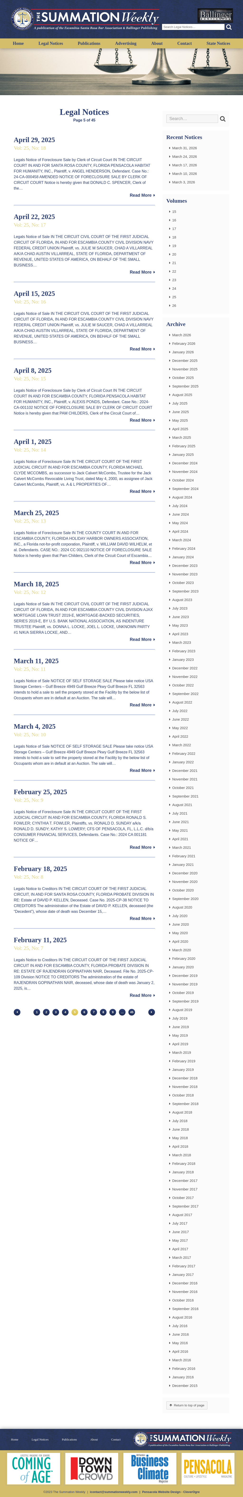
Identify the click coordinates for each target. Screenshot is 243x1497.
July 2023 (179, 608)
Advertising (125, 43)
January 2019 (183, 1070)
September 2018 (185, 1104)
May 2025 (180, 420)
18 (174, 237)
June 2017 (180, 1232)
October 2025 (183, 378)
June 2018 (180, 1129)
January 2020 (183, 967)
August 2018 (182, 1112)
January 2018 (183, 1172)
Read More (141, 195)
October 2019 (183, 993)
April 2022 (180, 736)
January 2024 (183, 557)
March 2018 (181, 1155)
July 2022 (179, 711)
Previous (17, 1012)
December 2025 (185, 361)
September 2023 (185, 591)
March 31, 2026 (184, 148)
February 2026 (184, 343)
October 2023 (183, 583)
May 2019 (180, 1035)
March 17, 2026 (184, 165)
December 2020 (185, 873)
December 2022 (185, 668)
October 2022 (183, 685)
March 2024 (181, 540)
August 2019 (182, 1010)
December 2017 (185, 1181)
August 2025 (182, 395)
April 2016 (180, 1351)
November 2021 (185, 779)
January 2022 (183, 762)
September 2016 (185, 1309)
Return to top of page (189, 1405)
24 (174, 288)
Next (151, 1012)
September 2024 (185, 489)
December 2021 (185, 771)
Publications (89, 43)
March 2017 (181, 1257)
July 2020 (179, 916)
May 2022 (180, 728)
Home (18, 43)
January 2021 (183, 865)
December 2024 (185, 463)
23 (174, 280)
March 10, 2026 (184, 174)
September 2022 (185, 694)
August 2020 (182, 907)
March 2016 (181, 1360)
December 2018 (185, 1078)
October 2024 (183, 480)
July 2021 (179, 813)
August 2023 (182, 600)
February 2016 (184, 1368)
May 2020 (180, 933)
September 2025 (185, 386)
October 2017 (183, 1198)
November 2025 (185, 369)
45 (131, 1012)
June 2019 (180, 1027)
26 (174, 305)
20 (174, 254)
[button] (229, 27)
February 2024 (184, 548)
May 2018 (180, 1138)
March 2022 (181, 745)
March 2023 (181, 642)
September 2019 (185, 1001)
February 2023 (184, 651)
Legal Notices (50, 43)
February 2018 (184, 1163)
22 (174, 271)
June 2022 (180, 719)
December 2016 (185, 1283)
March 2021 (181, 847)
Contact (184, 43)
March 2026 (181, 335)
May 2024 (180, 523)
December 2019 (185, 976)
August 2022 (182, 702)
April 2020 (180, 941)
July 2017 (179, 1223)
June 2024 (180, 514)
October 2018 (183, 1095)
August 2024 (182, 497)
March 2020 (181, 950)
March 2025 (181, 437)
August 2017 (182, 1215)
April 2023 (180, 634)
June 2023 (180, 617)
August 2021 (182, 805)
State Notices (218, 43)
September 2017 (185, 1206)
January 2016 (183, 1377)
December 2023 (185, 566)
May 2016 (180, 1343)
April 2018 (180, 1146)
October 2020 (183, 890)
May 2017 (180, 1240)
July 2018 (179, 1121)
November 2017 (185, 1189)
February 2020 (184, 958)
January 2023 (183, 660)
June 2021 (180, 822)
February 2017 (184, 1266)
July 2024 (179, 506)
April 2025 (180, 429)
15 (174, 212)
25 (174, 297)
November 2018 (185, 1087)
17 (174, 229)
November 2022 (185, 677)
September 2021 (185, 796)
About (157, 43)
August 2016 (182, 1317)
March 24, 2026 (184, 156)
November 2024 (185, 472)
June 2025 (180, 412)
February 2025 (184, 446)
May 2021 (180, 830)
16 (174, 220)
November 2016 (185, 1292)
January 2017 (183, 1275)
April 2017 (180, 1249)
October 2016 (183, 1300)
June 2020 (180, 924)
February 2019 (184, 1061)
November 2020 (185, 882)
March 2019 (181, 1052)
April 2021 (180, 839)
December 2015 (185, 1386)
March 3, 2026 (183, 182)
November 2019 (185, 984)
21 (174, 263)
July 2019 (179, 1018)
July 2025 (179, 403)
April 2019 (180, 1044)
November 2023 (185, 574)
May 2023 (180, 625)
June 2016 (180, 1334)
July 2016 (179, 1326)
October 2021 (183, 788)
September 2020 (185, 899)
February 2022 (184, 753)
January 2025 (183, 454)
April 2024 (180, 531)
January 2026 (183, 352)
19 (174, 246)
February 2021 (184, 856)
